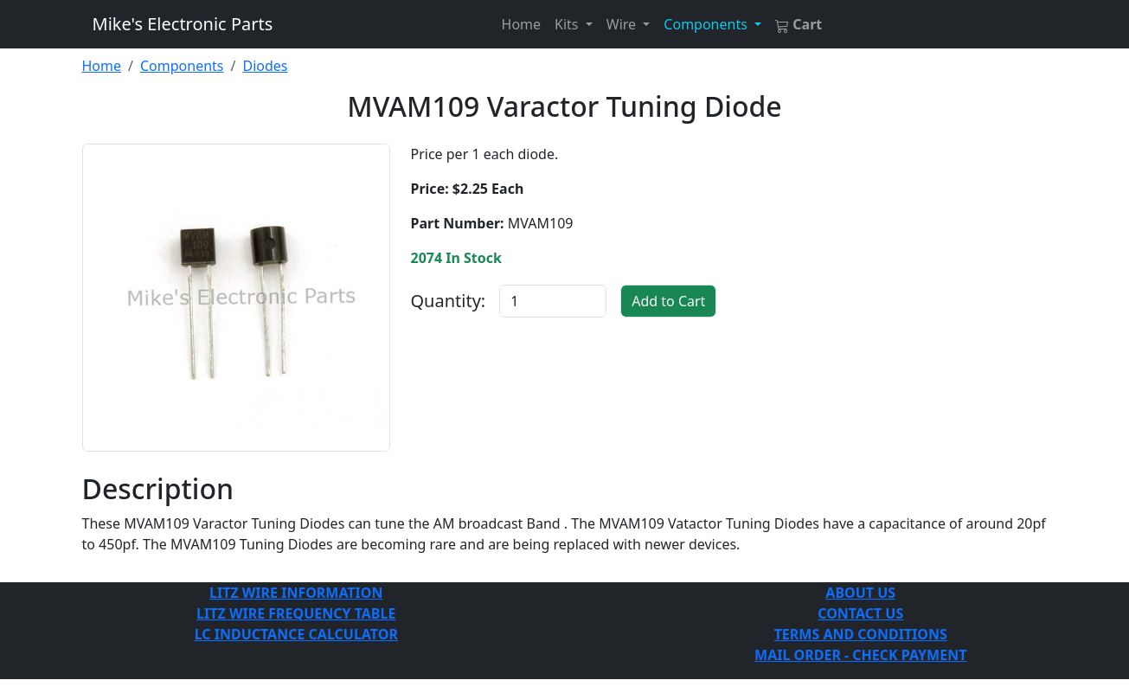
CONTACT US (860, 613)
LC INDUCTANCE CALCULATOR (296, 634)
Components (182, 65)
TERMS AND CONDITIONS (860, 634)
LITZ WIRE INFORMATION (295, 592)
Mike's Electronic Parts (183, 23)
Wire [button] (622, 24)
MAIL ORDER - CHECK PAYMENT (860, 654)
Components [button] (707, 24)
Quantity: (448, 300)
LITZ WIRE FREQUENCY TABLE (295, 613)
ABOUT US (860, 592)
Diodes (264, 65)
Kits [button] (568, 24)
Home (522, 24)
